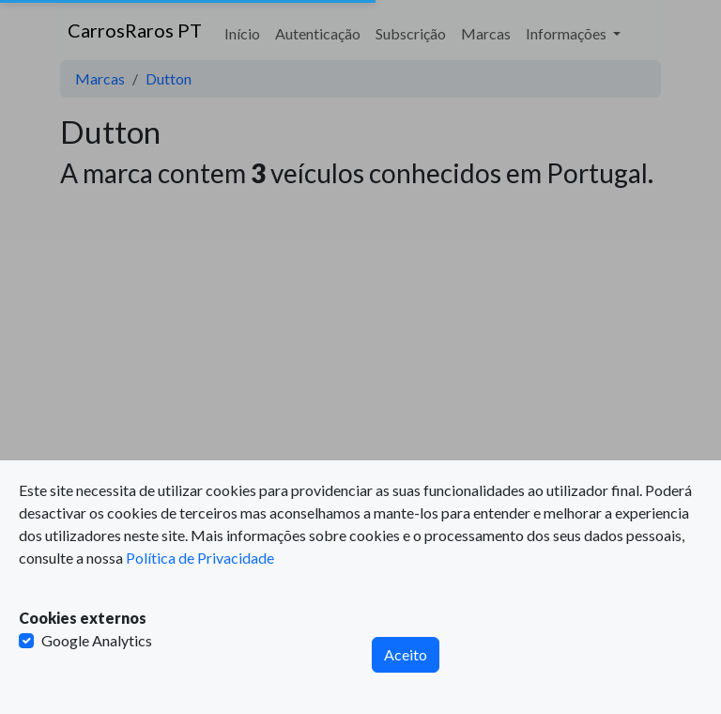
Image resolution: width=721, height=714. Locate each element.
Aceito (405, 654)
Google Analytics (96, 640)
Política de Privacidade (200, 558)
